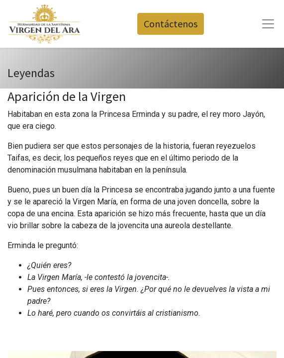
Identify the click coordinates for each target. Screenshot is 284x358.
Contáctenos (170, 23)
